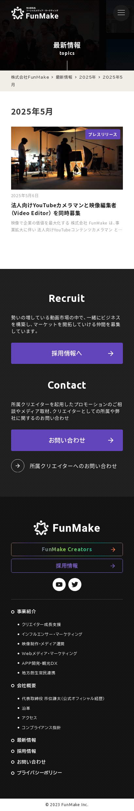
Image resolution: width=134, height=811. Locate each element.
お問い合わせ (67, 440)
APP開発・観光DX (40, 663)
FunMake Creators (67, 549)
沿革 (26, 708)
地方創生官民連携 (38, 673)
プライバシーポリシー (39, 773)
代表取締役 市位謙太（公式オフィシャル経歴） (63, 698)
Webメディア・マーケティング (49, 653)
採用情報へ (67, 353)
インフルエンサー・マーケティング (52, 634)
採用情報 (67, 566)
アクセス (29, 718)
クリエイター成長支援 (41, 624)
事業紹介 (26, 611)
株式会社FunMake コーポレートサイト (35, 13)
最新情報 (26, 740)
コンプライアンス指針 (41, 727)
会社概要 (26, 685)
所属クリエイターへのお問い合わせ (64, 465)
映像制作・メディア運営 (43, 644)
